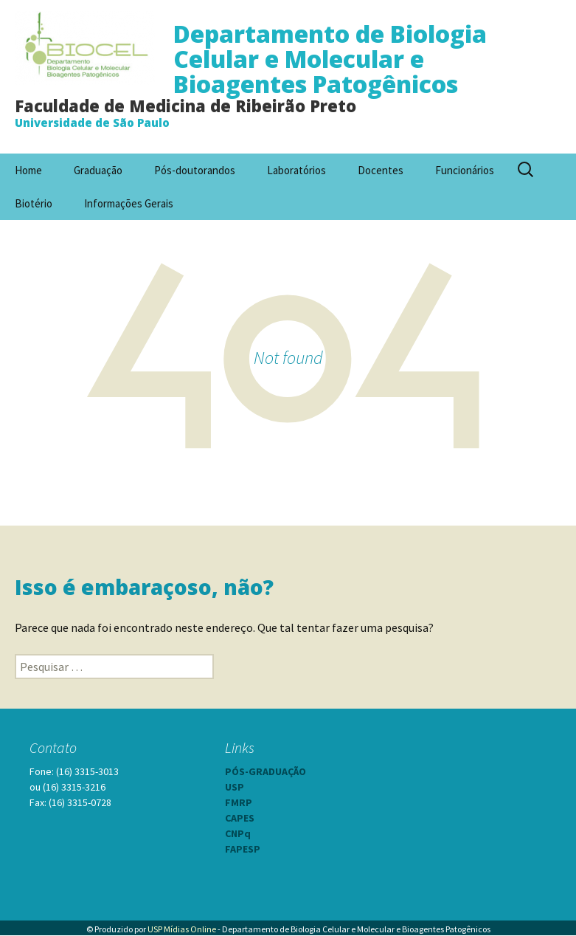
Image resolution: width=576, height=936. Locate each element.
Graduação (98, 170)
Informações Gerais (128, 203)
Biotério (33, 203)
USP (234, 787)
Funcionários (464, 170)
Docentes (380, 170)
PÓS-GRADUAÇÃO (265, 771)
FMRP (238, 802)
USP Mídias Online (182, 929)
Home (28, 170)
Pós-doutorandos (194, 170)
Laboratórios (296, 170)
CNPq (238, 833)
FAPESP (242, 849)
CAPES (239, 818)
